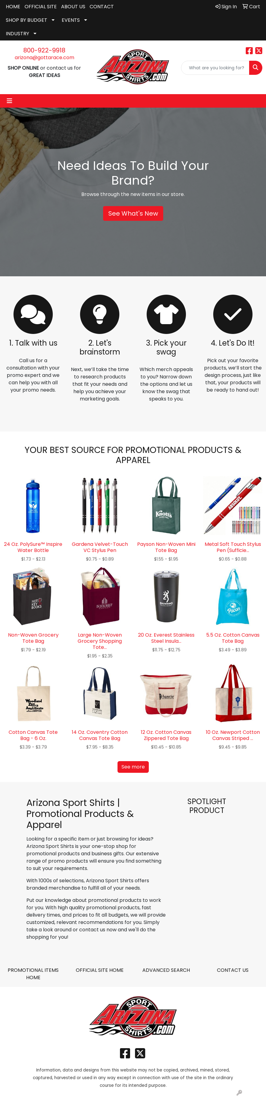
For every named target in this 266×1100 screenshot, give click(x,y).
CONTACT (102, 6)
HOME (13, 6)
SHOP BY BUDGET (26, 20)
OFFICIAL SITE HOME (100, 970)
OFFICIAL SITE (41, 6)
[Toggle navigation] (9, 101)
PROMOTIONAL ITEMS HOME (33, 974)
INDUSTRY (17, 33)
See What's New (133, 213)
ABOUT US (73, 6)
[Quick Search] (215, 68)
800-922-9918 (44, 50)
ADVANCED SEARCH (166, 970)
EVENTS (71, 20)
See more (133, 766)
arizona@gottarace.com (44, 57)
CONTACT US (233, 970)
